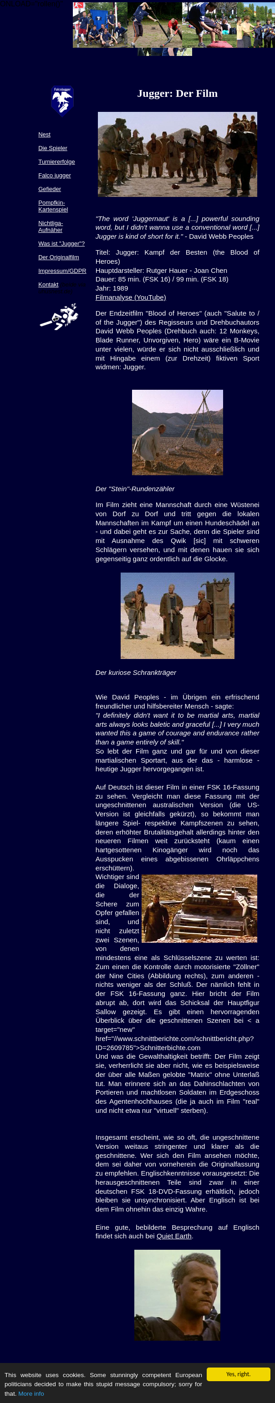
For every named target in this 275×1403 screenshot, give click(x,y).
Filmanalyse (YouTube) (131, 297)
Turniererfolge (56, 161)
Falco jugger (54, 175)
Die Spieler (52, 148)
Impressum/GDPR (62, 270)
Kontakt (48, 284)
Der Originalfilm (58, 257)
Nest (44, 134)
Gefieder (49, 189)
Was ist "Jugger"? (61, 243)
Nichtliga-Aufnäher (50, 226)
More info (31, 1394)
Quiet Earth (174, 1236)
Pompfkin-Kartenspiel (53, 206)
